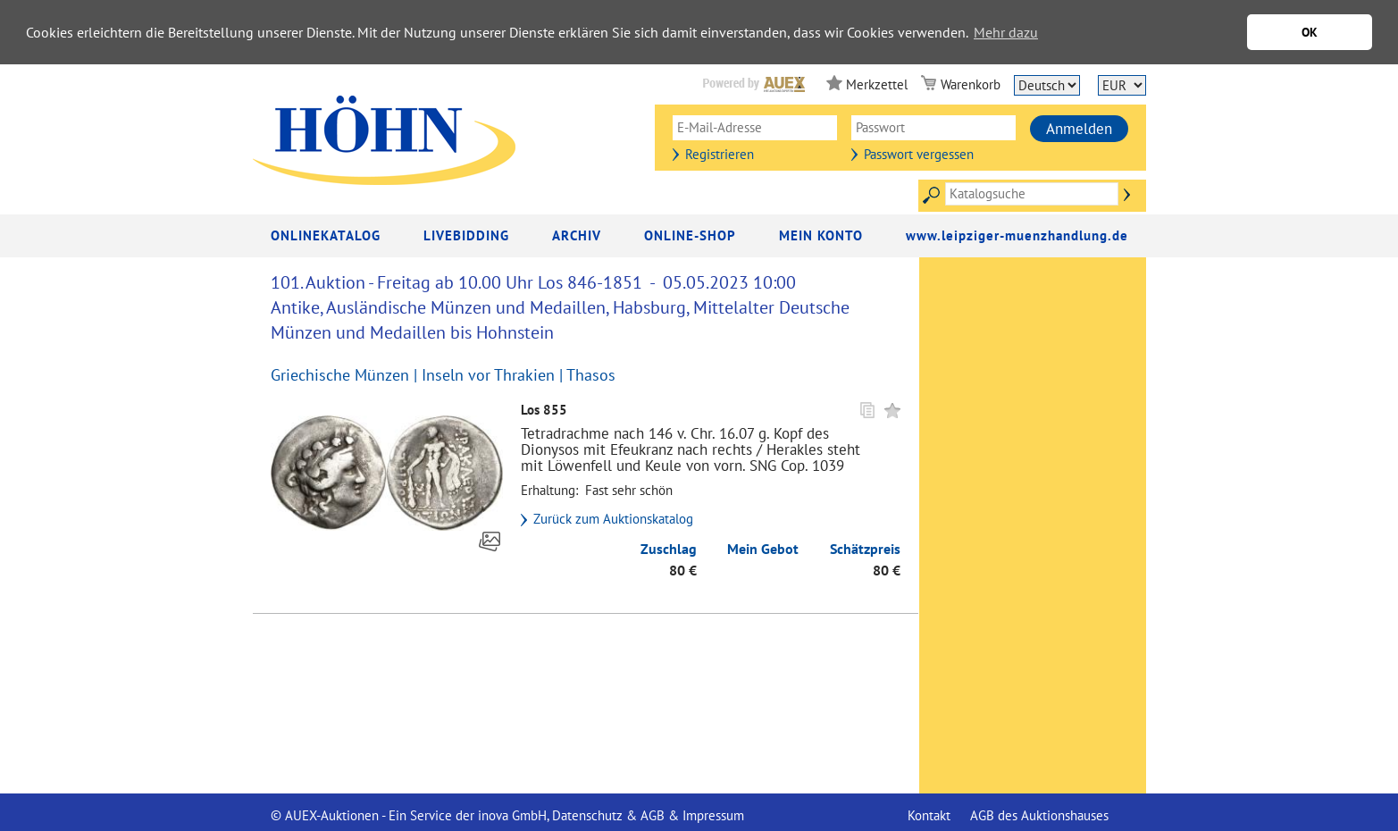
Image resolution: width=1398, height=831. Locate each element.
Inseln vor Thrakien (488, 375)
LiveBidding (466, 235)
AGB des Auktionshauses (1039, 815)
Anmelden (1079, 128)
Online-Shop (690, 235)
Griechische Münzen (340, 375)
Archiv (576, 235)
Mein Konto (821, 235)
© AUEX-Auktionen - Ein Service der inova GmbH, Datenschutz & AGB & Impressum (507, 815)
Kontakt (929, 815)
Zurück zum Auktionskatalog (613, 519)
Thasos (590, 375)
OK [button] (1310, 31)
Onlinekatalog (326, 235)
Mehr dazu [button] (1006, 32)
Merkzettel (877, 84)
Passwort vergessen (919, 154)
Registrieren (719, 154)
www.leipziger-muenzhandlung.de (1017, 235)
